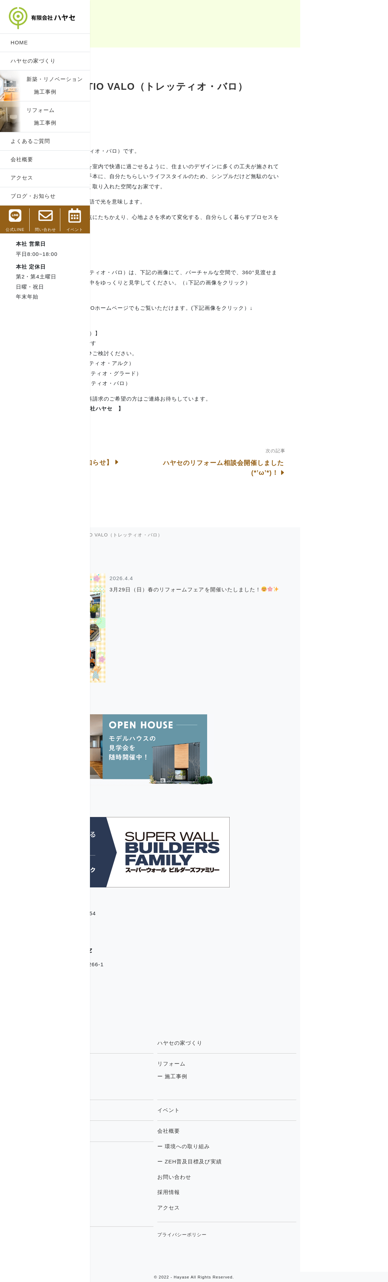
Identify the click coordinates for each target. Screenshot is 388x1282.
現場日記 (116, 1164)
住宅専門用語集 (125, 1239)
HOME (19, 42)
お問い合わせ (262, 1177)
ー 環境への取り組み (271, 1146)
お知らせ (116, 1210)
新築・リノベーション (54, 79)
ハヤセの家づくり (33, 61)
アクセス (22, 178)
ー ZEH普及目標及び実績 (277, 1161)
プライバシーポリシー (270, 1234)
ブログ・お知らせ (33, 196)
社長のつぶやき (123, 1179)
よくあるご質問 (30, 141)
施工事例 (41, 92)
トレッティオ (123, 1110)
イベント (256, 1110)
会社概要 (22, 159)
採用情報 (256, 1192)
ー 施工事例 (121, 1076)
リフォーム (40, 110)
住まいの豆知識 (123, 1195)
